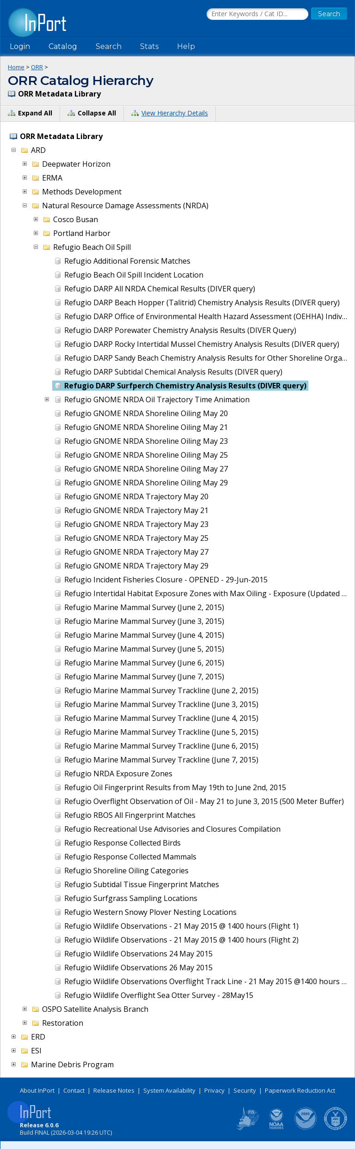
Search (109, 46)
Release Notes (114, 1090)
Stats (149, 46)
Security (244, 1090)
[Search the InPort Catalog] (257, 14)
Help (186, 46)
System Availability (169, 1090)
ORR (37, 67)
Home (16, 67)
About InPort (37, 1090)
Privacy (214, 1090)
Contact (74, 1090)
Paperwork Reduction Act (300, 1090)
